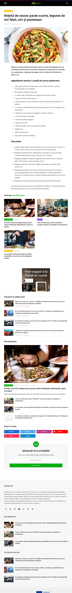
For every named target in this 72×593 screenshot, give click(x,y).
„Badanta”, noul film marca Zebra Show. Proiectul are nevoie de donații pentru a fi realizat (39, 331)
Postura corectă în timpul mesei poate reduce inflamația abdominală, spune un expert (18, 225)
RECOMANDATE (8, 219)
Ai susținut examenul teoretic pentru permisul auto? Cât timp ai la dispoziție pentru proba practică (41, 322)
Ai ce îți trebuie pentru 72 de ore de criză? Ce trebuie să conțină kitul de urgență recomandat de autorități (39, 312)
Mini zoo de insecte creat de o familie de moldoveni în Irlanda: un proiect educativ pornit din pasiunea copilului (40, 302)
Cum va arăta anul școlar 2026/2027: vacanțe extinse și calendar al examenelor (52, 224)
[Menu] (5, 3)
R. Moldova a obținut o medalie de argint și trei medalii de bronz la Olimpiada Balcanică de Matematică (41, 417)
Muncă (40, 219)
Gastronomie (8, 11)
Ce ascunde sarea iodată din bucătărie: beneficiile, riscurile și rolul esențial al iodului (18, 256)
